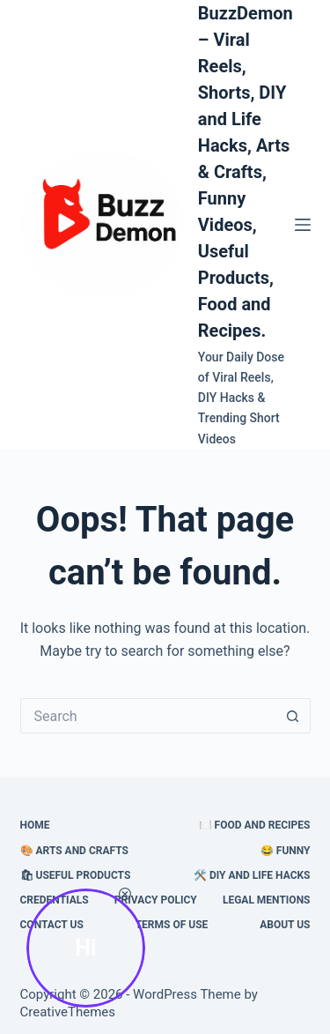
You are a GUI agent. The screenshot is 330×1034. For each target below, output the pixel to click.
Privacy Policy (155, 900)
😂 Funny (285, 850)
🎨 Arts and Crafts (74, 850)
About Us (285, 925)
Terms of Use (172, 925)
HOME (35, 825)
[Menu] (303, 225)
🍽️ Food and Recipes (255, 825)
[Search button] (293, 715)
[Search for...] (147, 715)
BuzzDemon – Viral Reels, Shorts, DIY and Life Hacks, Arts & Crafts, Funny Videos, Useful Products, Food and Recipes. (245, 172)
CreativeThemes (68, 1012)
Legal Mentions (267, 900)
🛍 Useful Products (75, 875)
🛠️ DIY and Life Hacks (252, 875)
